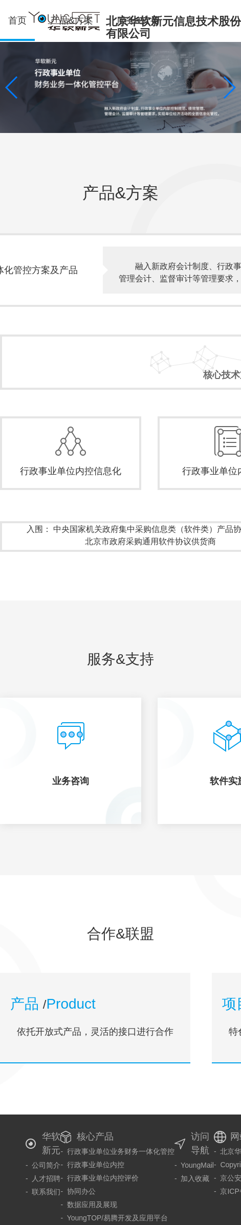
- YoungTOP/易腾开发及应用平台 (114, 1218)
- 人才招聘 (43, 1178)
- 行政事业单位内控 (92, 1165)
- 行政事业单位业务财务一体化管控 (117, 1151)
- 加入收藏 (191, 1178)
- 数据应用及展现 (88, 1204)
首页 (17, 28)
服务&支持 (138, 20)
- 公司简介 (43, 1165)
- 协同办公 (77, 1191)
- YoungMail (194, 1165)
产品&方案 (71, 20)
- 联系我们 (43, 1192)
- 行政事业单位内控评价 (99, 1178)
